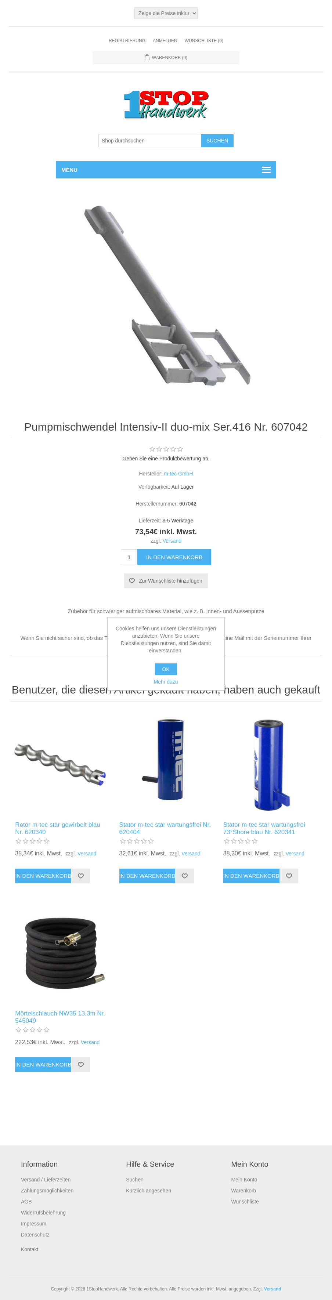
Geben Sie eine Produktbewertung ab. (165, 458)
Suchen (134, 1179)
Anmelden (165, 40)
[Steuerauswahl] (166, 13)
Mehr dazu (166, 682)
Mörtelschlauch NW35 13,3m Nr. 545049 (60, 1016)
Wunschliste (245, 1201)
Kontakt (29, 1249)
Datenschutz (35, 1234)
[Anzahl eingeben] (129, 557)
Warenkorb (243, 1190)
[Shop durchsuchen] (149, 140)
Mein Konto (244, 1179)
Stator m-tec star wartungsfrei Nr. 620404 (165, 828)
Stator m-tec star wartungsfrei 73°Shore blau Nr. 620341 (264, 828)
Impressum (33, 1223)
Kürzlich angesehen (148, 1190)
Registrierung (127, 40)
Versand (172, 541)
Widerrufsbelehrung (43, 1212)
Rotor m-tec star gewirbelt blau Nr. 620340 (57, 828)
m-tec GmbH (178, 474)
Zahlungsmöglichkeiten (47, 1190)
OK (166, 669)
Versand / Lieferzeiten (46, 1179)
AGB (26, 1201)
